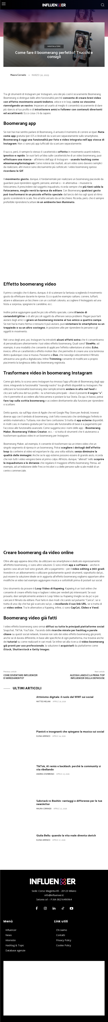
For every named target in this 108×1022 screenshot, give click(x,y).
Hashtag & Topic (54, 46)
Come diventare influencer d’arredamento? (20, 676)
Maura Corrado (18, 75)
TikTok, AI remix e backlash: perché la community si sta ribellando (68, 768)
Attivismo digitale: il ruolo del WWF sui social (64, 697)
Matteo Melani (43, 701)
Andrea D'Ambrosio (45, 774)
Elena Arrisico (43, 736)
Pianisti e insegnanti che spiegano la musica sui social (70, 731)
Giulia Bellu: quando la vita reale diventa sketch (66, 835)
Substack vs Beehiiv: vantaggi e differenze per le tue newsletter (69, 803)
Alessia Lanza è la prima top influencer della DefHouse (87, 676)
